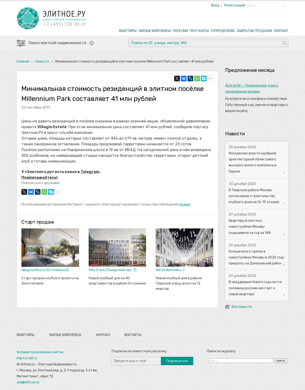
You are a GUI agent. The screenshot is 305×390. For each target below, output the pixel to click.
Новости (42, 61)
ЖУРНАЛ (281, 31)
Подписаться (177, 361)
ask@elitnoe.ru (28, 382)
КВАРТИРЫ (128, 31)
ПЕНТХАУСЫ (199, 31)
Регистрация (234, 5)
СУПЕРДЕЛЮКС (223, 31)
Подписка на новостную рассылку (139, 351)
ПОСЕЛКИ (180, 31)
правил (185, 204)
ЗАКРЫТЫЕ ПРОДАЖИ (254, 31)
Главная (23, 61)
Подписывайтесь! (39, 177)
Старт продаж (37, 222)
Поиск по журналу (221, 351)
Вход (215, 5)
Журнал (103, 335)
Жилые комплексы (65, 335)
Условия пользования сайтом (40, 352)
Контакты (132, 335)
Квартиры (25, 335)
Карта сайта (27, 358)
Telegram (90, 171)
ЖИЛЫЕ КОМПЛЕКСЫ (154, 31)
